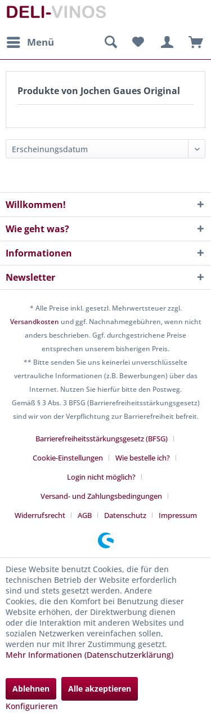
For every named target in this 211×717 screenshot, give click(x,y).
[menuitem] (30, 42)
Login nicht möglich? (101, 477)
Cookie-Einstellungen (68, 458)
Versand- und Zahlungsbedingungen (101, 496)
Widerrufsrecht (40, 515)
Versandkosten (34, 321)
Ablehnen (31, 688)
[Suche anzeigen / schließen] (110, 42)
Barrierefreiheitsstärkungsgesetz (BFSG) (101, 438)
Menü (30, 40)
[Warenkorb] (193, 42)
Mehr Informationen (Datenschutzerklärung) (89, 654)
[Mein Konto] (165, 42)
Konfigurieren (32, 706)
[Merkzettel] (138, 42)
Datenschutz (125, 515)
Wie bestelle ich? (142, 458)
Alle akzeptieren (99, 688)
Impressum (178, 515)
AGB (85, 515)
